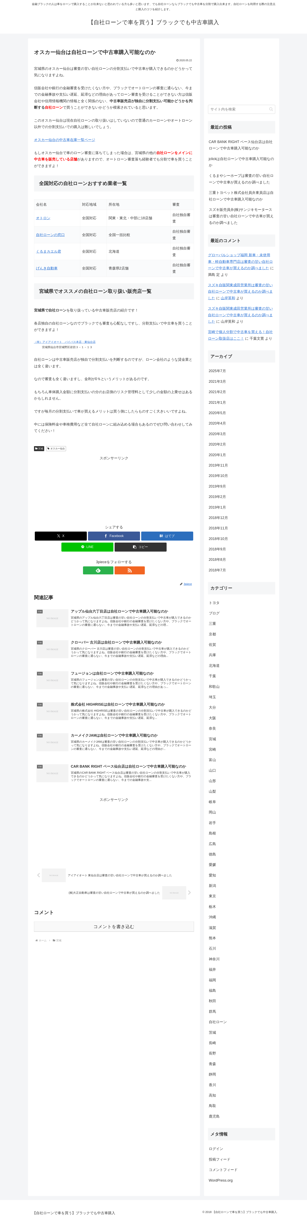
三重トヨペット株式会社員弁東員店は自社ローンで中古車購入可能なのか (241, 196)
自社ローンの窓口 (50, 235)
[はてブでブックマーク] (167, 536)
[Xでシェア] (61, 536)
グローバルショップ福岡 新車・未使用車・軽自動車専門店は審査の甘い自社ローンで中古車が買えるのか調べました (240, 261)
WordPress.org (221, 1180)
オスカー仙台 (56, 448)
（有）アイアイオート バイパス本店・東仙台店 (65, 342)
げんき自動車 (47, 268)
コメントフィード (223, 1170)
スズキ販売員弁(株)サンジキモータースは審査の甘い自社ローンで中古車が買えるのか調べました (241, 216)
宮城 (39, 448)
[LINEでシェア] (87, 547)
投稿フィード (219, 1159)
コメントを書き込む (113, 930)
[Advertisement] (114, 490)
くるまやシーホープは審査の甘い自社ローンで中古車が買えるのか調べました (241, 179)
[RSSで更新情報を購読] (119, 570)
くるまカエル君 (48, 251)
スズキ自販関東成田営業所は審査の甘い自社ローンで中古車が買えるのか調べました (240, 291)
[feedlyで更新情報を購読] (109, 570)
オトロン (43, 218)
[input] (241, 109)
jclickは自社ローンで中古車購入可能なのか (241, 162)
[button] (141, 547)
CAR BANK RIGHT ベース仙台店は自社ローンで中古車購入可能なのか (241, 145)
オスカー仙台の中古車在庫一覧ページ (64, 140)
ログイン (216, 1149)
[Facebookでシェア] (114, 536)
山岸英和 (228, 298)
